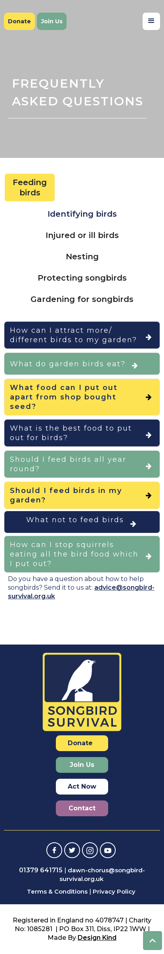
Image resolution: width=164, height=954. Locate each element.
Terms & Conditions (57, 891)
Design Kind (97, 937)
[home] (33, 4)
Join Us (52, 21)
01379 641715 (41, 870)
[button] (151, 21)
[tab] (30, 187)
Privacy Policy (114, 891)
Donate (19, 21)
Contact (82, 808)
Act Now (82, 786)
